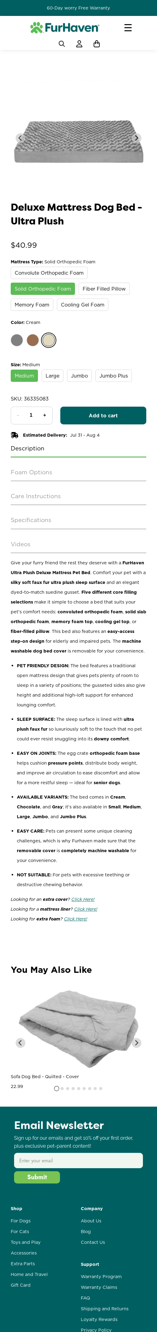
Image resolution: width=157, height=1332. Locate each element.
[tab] (56, 1153)
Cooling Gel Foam (82, 304)
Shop (16, 1273)
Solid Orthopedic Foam (43, 288)
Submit (37, 1241)
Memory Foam (32, 304)
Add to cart (103, 415)
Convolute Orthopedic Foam (49, 272)
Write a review (78, 984)
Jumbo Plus (113, 375)
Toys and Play (26, 1307)
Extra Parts (23, 1328)
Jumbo (79, 375)
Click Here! (83, 899)
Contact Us (93, 1307)
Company (92, 1273)
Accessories (24, 1318)
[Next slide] (136, 138)
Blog (86, 1296)
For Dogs (21, 1285)
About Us (91, 1285)
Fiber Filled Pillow (104, 288)
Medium (24, 375)
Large (52, 375)
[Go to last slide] (20, 138)
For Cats (20, 1296)
